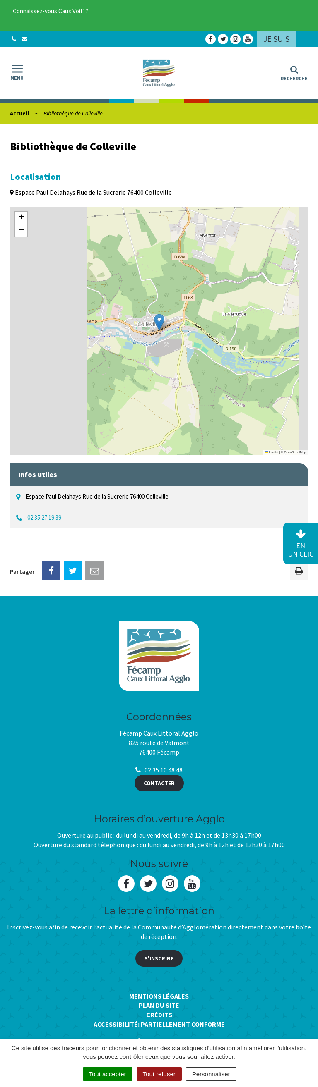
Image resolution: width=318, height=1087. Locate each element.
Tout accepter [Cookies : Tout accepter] (107, 1073)
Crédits (159, 1015)
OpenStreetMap (295, 452)
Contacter (159, 783)
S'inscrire (159, 958)
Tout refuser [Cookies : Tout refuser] (159, 1073)
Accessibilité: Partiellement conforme (159, 1024)
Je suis (276, 38)
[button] (159, 322)
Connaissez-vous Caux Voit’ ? (50, 11)
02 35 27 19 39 (44, 517)
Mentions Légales (159, 996)
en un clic (300, 544)
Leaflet (271, 452)
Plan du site (159, 1005)
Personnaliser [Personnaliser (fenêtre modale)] (211, 1073)
